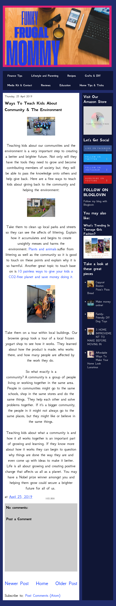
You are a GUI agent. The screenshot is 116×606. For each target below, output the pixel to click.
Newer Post (17, 583)
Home (42, 583)
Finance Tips (14, 75)
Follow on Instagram (98, 169)
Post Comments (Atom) (42, 595)
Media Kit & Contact (19, 85)
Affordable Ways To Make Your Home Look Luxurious (97, 360)
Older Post (66, 583)
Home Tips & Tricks (92, 85)
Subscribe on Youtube (98, 179)
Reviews (46, 85)
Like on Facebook (98, 149)
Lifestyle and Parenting (44, 75)
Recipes (71, 75)
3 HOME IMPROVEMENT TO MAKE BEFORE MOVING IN (99, 337)
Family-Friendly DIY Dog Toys (103, 317)
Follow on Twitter (98, 158)
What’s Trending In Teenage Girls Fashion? (96, 229)
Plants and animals (42, 249)
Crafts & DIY (93, 75)
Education (65, 85)
